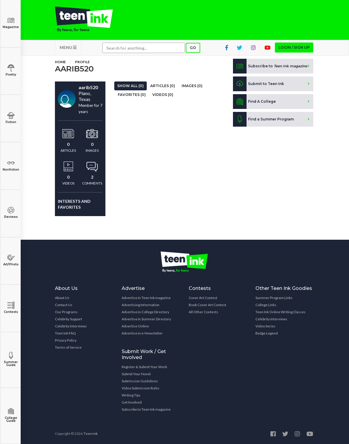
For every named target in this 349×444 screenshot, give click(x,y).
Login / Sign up (294, 47)
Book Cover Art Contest (207, 305)
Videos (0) (162, 94)
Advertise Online (135, 326)
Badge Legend (266, 333)
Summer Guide (10, 359)
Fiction (10, 118)
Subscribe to (270, 66)
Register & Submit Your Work (144, 367)
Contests (10, 308)
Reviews (10, 213)
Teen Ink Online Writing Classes (280, 312)
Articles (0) (162, 86)
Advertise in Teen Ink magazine (146, 298)
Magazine (10, 23)
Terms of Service (68, 347)
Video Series (265, 326)
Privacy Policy (65, 340)
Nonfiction (10, 165)
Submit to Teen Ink (258, 83)
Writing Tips (131, 395)
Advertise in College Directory (145, 312)
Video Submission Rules (140, 388)
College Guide (10, 415)
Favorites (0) (132, 94)
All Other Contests (203, 312)
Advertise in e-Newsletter (142, 333)
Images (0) (192, 86)
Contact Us (63, 305)
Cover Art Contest (203, 298)
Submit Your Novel (136, 374)
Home (60, 62)
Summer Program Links (274, 298)
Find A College (254, 101)
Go (193, 47)
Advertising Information (140, 305)
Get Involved (132, 402)
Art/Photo (10, 260)
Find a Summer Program (263, 119)
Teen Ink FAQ (65, 333)
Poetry (10, 70)
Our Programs (66, 312)
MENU (68, 47)
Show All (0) (130, 86)
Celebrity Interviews (71, 326)
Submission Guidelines (140, 381)
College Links (265, 305)
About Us (62, 298)
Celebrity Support (68, 319)
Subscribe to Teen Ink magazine (146, 409)
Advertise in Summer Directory (146, 319)
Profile (82, 62)
